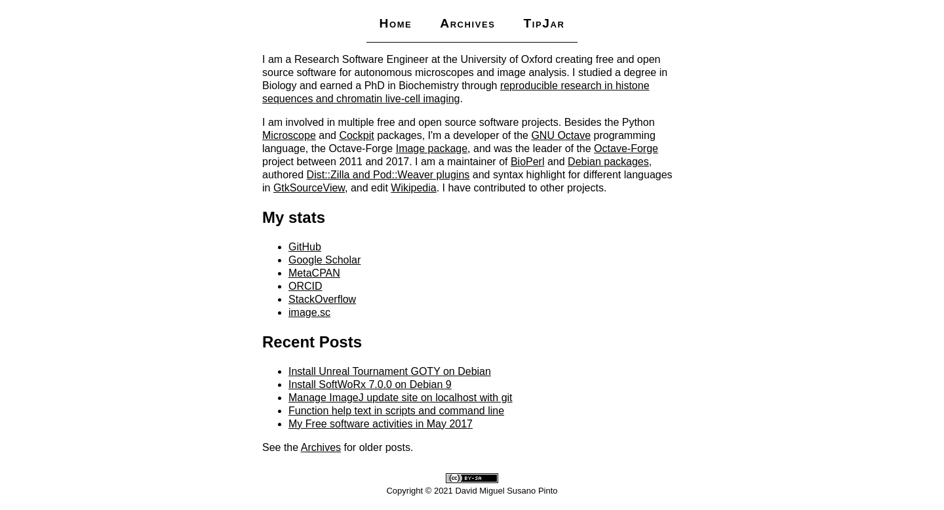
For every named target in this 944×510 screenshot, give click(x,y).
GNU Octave (561, 135)
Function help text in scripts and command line (396, 410)
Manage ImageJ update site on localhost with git (400, 397)
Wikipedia (413, 187)
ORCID (305, 286)
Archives (467, 23)
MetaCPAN (314, 273)
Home (395, 23)
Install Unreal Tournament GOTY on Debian (389, 371)
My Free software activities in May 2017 (380, 423)
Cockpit (356, 135)
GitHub (304, 246)
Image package (431, 148)
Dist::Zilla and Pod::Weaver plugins (388, 174)
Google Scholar (324, 259)
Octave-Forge (626, 148)
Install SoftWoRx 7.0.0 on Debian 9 (370, 384)
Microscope (289, 135)
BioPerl (528, 161)
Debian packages (608, 161)
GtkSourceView (309, 187)
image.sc (309, 312)
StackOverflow (322, 299)
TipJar (543, 23)
